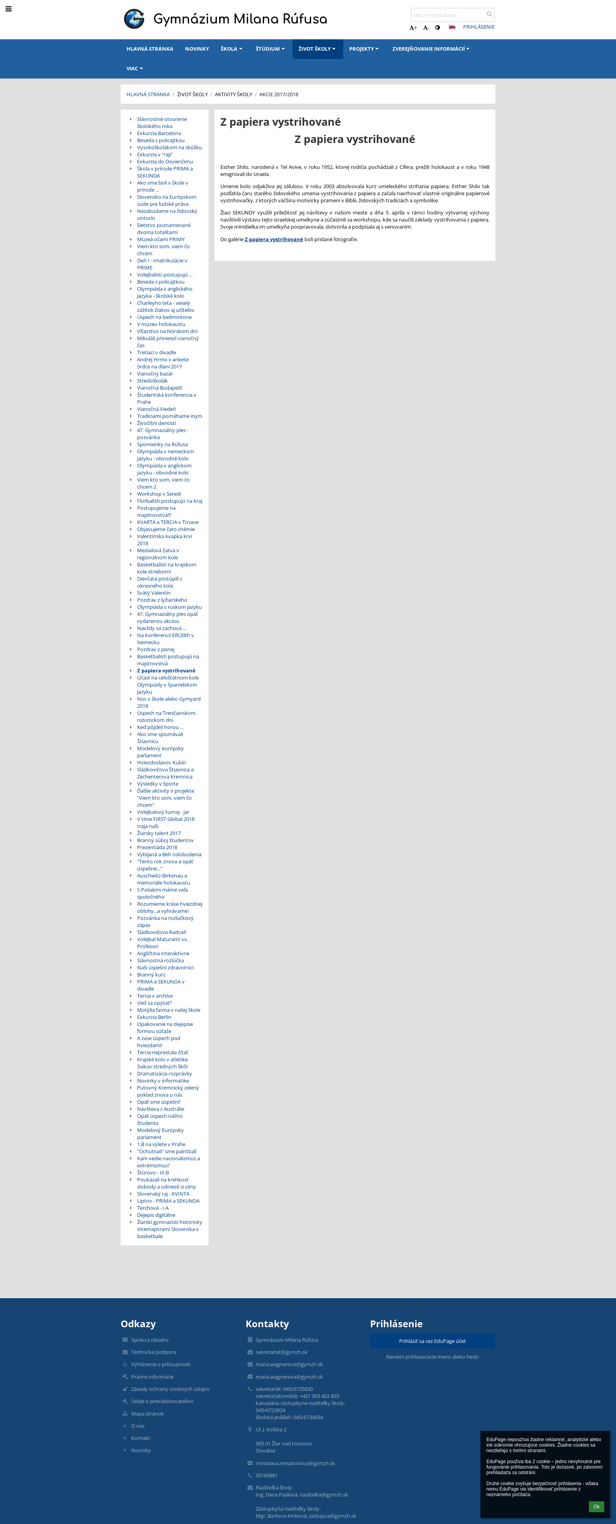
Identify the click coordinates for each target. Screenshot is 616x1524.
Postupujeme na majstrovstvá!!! (156, 511)
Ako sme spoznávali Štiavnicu (160, 738)
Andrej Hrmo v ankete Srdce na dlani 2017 (163, 363)
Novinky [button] (197, 48)
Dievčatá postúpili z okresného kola (159, 582)
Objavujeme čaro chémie (166, 529)
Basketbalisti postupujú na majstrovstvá (168, 660)
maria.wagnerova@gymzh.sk (289, 1364)
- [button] (426, 27)
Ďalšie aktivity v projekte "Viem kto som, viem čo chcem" (165, 797)
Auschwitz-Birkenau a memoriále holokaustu (163, 879)
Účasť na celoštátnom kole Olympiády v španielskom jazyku (168, 684)
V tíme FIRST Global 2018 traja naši (165, 822)
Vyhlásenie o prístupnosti (161, 1364)
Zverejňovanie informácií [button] (431, 48)
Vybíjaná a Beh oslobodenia (169, 854)
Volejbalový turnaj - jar (163, 811)
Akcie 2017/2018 (278, 94)
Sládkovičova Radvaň (162, 932)
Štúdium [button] (271, 48)
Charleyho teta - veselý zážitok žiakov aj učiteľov (165, 306)
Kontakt (140, 1438)
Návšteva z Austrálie (160, 1108)
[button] (452, 26)
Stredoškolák (152, 380)
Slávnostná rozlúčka (160, 960)
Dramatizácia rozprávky (164, 1073)
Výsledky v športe (157, 783)
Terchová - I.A (153, 1207)
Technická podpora (153, 1351)
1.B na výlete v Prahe (161, 1144)
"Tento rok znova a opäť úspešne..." (165, 865)
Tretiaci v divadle (156, 352)
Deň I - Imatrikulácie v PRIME (162, 264)
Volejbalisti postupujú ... (164, 274)
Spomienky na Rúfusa (162, 444)
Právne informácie (152, 1376)
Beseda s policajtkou (161, 140)
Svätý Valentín (153, 592)
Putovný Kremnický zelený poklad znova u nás (168, 1091)
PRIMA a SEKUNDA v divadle (161, 985)
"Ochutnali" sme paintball (166, 1151)
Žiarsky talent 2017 (159, 833)
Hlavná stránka (148, 94)
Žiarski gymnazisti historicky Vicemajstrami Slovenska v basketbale (169, 1229)
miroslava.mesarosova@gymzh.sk (295, 1463)
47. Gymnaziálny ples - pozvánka (163, 434)
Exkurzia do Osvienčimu (165, 161)
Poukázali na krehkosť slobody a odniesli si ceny (166, 1183)
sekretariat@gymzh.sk (282, 1351)
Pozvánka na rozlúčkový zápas (165, 921)
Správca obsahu (150, 1339)
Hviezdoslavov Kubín (161, 762)
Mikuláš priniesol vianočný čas (168, 342)
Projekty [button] (365, 48)
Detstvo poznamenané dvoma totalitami (164, 229)
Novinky (141, 1450)
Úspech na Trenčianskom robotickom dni (166, 716)
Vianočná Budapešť (159, 387)
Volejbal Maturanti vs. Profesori (162, 943)
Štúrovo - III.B (153, 1172)
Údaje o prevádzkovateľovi (162, 1401)
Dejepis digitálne (156, 1214)
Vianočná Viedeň (156, 408)
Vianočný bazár (155, 373)
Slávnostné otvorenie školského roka (162, 122)
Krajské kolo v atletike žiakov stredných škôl (162, 1063)
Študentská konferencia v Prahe (166, 398)
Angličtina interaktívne (163, 953)
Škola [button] (232, 48)
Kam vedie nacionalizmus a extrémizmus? (168, 1162)
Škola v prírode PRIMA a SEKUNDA (165, 172)
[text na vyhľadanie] (453, 15)
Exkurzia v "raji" (155, 154)
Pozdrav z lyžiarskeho (162, 599)
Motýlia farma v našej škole (168, 1009)
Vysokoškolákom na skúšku (169, 147)
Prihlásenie (479, 26)
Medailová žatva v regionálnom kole (158, 554)
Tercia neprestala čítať (162, 1052)
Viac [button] (135, 68)
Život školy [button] (318, 48)
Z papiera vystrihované (166, 670)
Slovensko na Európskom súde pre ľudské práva (166, 200)
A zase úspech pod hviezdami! (158, 1042)
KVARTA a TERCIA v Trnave (167, 522)
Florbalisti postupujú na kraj (169, 500)
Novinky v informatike (163, 1080)
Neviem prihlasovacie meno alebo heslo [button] (432, 1356)
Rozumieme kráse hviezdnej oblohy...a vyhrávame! (169, 907)
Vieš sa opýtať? (154, 1002)
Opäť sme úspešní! (158, 1101)
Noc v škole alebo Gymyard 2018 (169, 702)
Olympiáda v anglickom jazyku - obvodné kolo (164, 469)
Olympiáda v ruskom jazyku (169, 606)
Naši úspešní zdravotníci (165, 967)
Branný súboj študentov (165, 840)
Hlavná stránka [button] (149, 48)
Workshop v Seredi (159, 493)
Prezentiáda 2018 (157, 847)
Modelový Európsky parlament (160, 1134)
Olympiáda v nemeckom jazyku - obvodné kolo (165, 455)
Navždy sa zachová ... (161, 628)
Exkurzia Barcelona (159, 133)
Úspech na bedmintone (164, 317)
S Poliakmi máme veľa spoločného (162, 893)
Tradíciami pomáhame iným (169, 415)
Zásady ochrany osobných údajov (170, 1388)
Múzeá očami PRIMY (161, 239)
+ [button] (413, 27)
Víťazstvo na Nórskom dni (167, 331)
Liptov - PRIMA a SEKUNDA (168, 1200)
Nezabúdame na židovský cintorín (167, 214)
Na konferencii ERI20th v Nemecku (165, 639)
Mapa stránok (147, 1413)
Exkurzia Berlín (154, 1016)
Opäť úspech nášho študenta (160, 1119)
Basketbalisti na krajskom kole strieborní (166, 568)
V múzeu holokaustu (161, 324)
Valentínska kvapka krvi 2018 (164, 540)
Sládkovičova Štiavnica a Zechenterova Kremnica (165, 773)
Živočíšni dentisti (156, 423)
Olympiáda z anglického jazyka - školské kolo (164, 292)
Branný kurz (151, 974)
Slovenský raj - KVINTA (163, 1193)
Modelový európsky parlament (160, 752)
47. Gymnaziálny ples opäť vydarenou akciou (167, 617)
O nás (138, 1425)
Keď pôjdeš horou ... (160, 727)
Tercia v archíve (155, 995)
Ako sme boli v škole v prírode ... (162, 186)
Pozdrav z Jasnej (155, 649)
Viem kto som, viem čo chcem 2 (163, 483)
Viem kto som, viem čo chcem (163, 250)
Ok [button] (597, 1506)
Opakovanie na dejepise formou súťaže (165, 1027)
